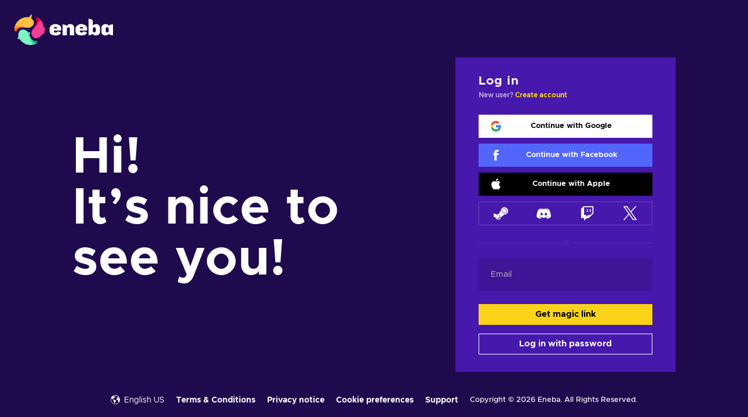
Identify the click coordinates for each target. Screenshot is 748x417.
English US (138, 399)
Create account (541, 95)
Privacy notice (295, 400)
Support (441, 400)
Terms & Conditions (216, 400)
